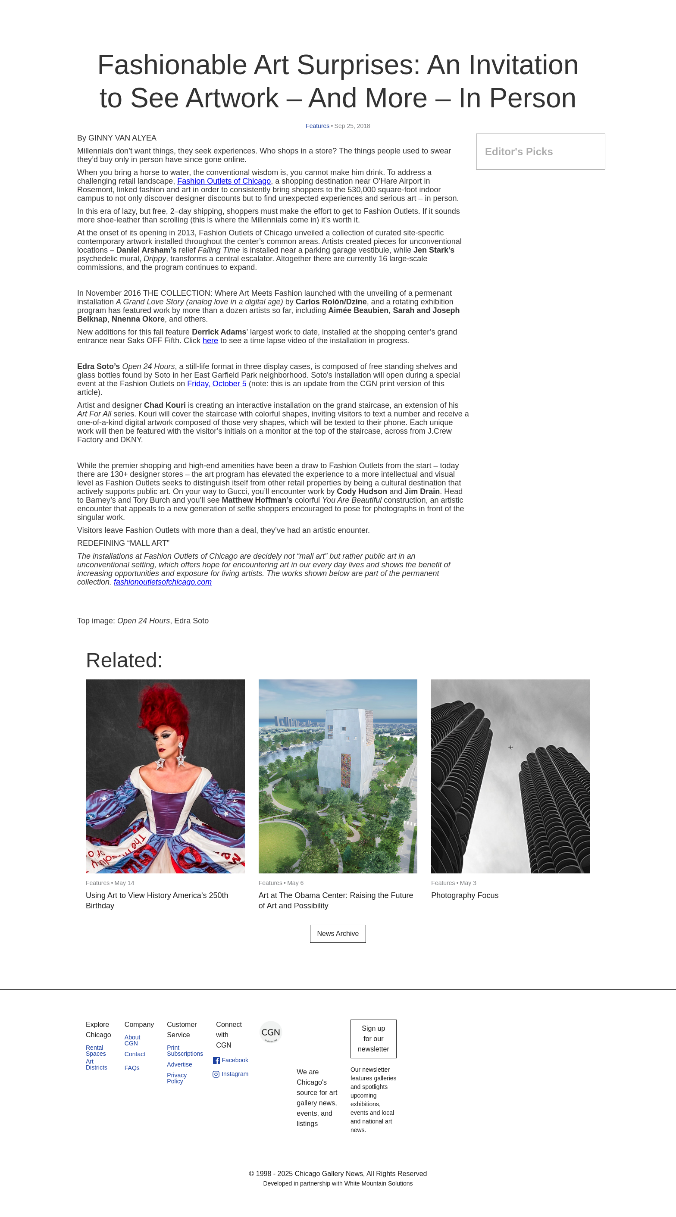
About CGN (133, 1040)
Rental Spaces (96, 1051)
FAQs (132, 1068)
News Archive (338, 933)
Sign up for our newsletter (373, 1039)
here (210, 340)
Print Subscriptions (185, 1051)
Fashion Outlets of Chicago (224, 181)
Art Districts (96, 1064)
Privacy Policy (177, 1078)
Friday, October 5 (217, 383)
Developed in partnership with (338, 1183)
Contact (135, 1054)
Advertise (179, 1064)
